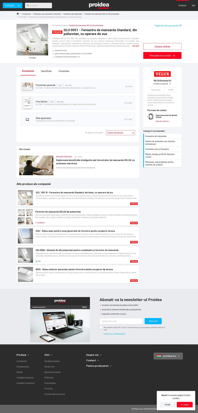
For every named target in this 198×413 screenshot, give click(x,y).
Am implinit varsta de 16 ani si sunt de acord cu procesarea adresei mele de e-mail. (134, 328)
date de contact (162, 121)
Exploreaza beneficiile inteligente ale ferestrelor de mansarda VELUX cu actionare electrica (77, 167)
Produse (21, 354)
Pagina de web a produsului (167, 26)
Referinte (48, 377)
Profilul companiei (162, 82)
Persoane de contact (162, 55)
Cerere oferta (162, 46)
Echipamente (22, 366)
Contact (91, 360)
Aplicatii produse (52, 372)
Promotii (48, 388)
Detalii (167, 404)
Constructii (26, 14)
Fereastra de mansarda (73, 14)
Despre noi (92, 354)
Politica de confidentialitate (114, 334)
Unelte (19, 372)
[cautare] (39, 5)
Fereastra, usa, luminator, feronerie (47, 14)
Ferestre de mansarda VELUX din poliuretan (102, 14)
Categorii (9, 5)
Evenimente (50, 383)
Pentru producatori (97, 365)
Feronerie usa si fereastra (163, 149)
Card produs (77, 197)
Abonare (153, 321)
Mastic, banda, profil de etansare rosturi (163, 155)
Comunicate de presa (54, 394)
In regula (185, 404)
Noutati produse (52, 361)
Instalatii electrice (25, 377)
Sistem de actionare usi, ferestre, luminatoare (163, 143)
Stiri (47, 354)
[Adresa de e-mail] (121, 321)
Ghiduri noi (49, 366)
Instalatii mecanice (25, 383)
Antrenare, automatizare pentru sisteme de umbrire (163, 163)
